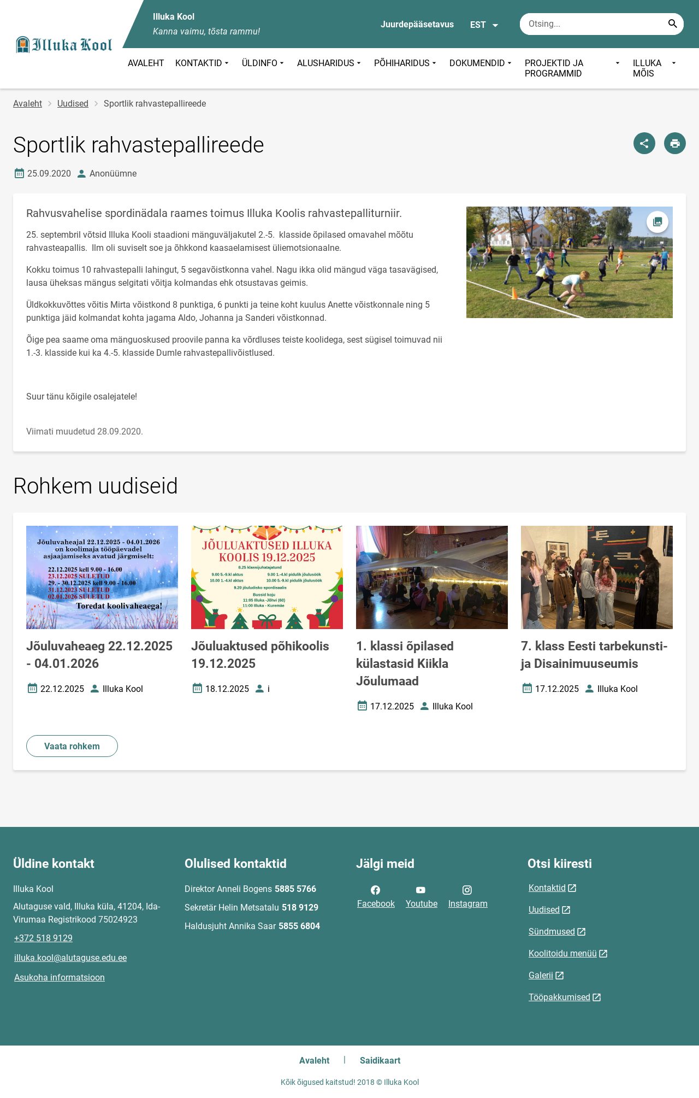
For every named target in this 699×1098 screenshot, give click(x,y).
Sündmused (552, 931)
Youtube (421, 896)
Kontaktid (547, 888)
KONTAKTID (203, 68)
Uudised (72, 103)
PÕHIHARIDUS (406, 68)
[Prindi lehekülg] (675, 143)
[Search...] (673, 24)
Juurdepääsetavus (417, 24)
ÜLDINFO (264, 68)
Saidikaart (380, 1060)
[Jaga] (644, 143)
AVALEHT (146, 63)
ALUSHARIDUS (330, 68)
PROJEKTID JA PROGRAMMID (573, 68)
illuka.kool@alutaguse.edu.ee (70, 958)
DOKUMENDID (481, 68)
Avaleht (27, 103)
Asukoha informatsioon (59, 977)
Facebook (376, 896)
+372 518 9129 (43, 938)
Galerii (541, 975)
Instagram (468, 896)
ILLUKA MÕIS (655, 68)
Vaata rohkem (72, 746)
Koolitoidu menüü (563, 953)
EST (484, 25)
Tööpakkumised (559, 997)
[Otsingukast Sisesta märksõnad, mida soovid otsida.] (602, 24)
